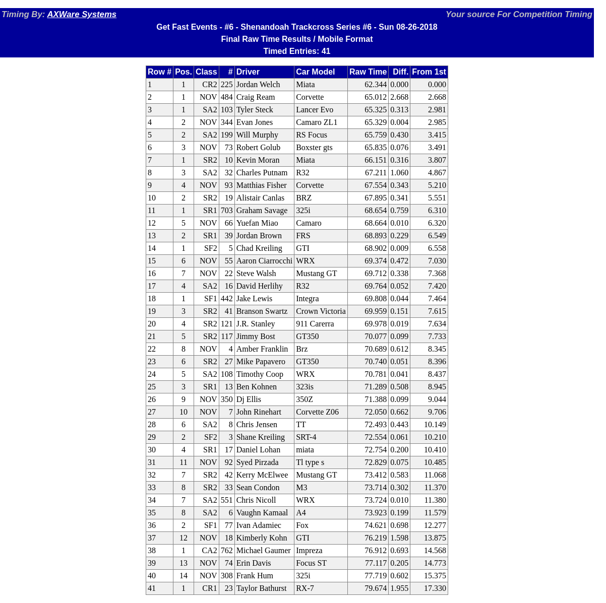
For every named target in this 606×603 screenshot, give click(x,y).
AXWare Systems (81, 14)
